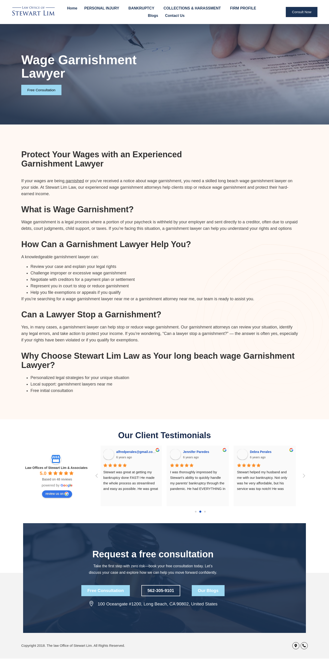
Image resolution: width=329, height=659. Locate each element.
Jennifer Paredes (198, 452)
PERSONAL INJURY (103, 8)
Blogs (153, 16)
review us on (57, 494)
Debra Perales (262, 452)
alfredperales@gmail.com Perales (144, 452)
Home (72, 8)
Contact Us (175, 16)
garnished (75, 181)
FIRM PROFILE (244, 8)
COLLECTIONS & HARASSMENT (193, 8)
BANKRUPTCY (142, 8)
